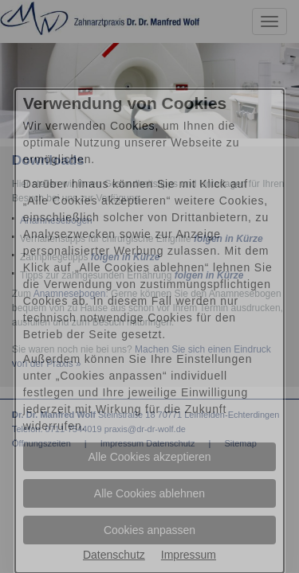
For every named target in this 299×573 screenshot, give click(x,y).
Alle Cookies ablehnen (149, 493)
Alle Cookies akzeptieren (149, 456)
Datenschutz (114, 554)
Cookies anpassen (149, 530)
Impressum (188, 554)
